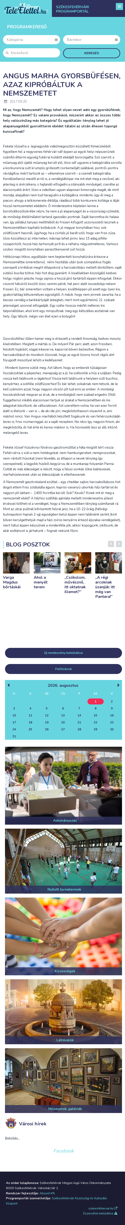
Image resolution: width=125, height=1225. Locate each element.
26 (47, 729)
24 (14, 729)
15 (95, 715)
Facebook (63, 1151)
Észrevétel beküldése (100, 1213)
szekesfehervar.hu (102, 1208)
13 (63, 715)
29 (95, 729)
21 (79, 722)
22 (95, 722)
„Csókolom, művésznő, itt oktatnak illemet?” (75, 584)
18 (30, 722)
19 (47, 722)
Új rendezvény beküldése (63, 653)
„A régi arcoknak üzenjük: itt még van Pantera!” (105, 587)
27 (63, 729)
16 (112, 715)
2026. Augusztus (63, 685)
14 (79, 715)
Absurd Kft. (47, 1193)
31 (14, 736)
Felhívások (63, 669)
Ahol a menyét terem (41, 582)
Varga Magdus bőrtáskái (12, 582)
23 (112, 722)
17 (14, 722)
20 (63, 722)
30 (112, 729)
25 (30, 729)
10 (14, 715)
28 (79, 729)
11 (30, 715)
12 (47, 715)
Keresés (91, 53)
